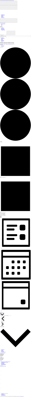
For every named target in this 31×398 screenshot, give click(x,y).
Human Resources (3, 362)
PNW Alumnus (2, 29)
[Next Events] (1, 311)
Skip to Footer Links (12, 0)
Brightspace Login (3, 38)
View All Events (2, 45)
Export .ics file (2, 351)
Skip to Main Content (2, 0)
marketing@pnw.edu (22, 396)
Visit (1, 24)
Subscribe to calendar (2, 326)
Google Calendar (2, 349)
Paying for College (3, 15)
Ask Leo (2, 41)
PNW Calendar (2, 40)
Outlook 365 (2, 350)
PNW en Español (2, 17)
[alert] (15, 160)
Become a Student (3, 14)
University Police (2, 363)
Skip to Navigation (5, 0)
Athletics (2, 16)
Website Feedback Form (3, 364)
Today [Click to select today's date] (1, 321)
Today (0, 312)
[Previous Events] (3, 318)
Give (1, 25)
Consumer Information (3, 394)
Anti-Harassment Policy (3, 395)
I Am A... (1, 26)
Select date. (5, 315)
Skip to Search (9, 0)
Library (2, 39)
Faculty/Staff (2, 28)
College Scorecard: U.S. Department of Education (5, 361)
